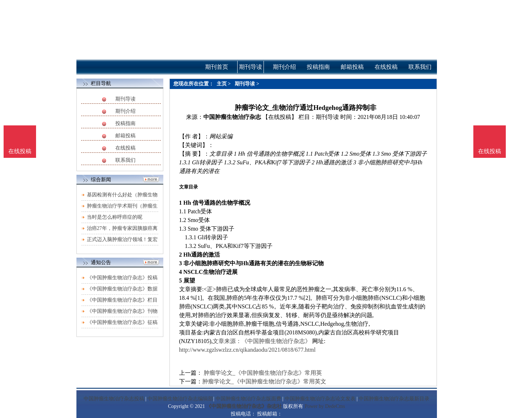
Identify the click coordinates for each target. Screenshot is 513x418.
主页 (222, 83)
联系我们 (125, 160)
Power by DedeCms (325, 406)
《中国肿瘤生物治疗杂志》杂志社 (244, 406)
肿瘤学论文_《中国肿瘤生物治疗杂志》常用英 (262, 373)
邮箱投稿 (125, 135)
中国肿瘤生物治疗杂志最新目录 (394, 398)
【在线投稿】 (279, 117)
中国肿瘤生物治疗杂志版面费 (248, 398)
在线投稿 (125, 148)
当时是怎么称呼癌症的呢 (114, 217)
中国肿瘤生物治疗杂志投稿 (114, 398)
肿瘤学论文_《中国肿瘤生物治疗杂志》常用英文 (264, 381)
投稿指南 (125, 123)
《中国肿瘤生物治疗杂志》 (276, 341)
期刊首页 (216, 67)
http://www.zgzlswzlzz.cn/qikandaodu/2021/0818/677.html (247, 350)
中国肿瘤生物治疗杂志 (232, 117)
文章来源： (227, 341)
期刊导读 (125, 99)
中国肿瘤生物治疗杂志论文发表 (320, 398)
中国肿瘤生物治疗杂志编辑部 (180, 398)
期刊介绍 (125, 111)
